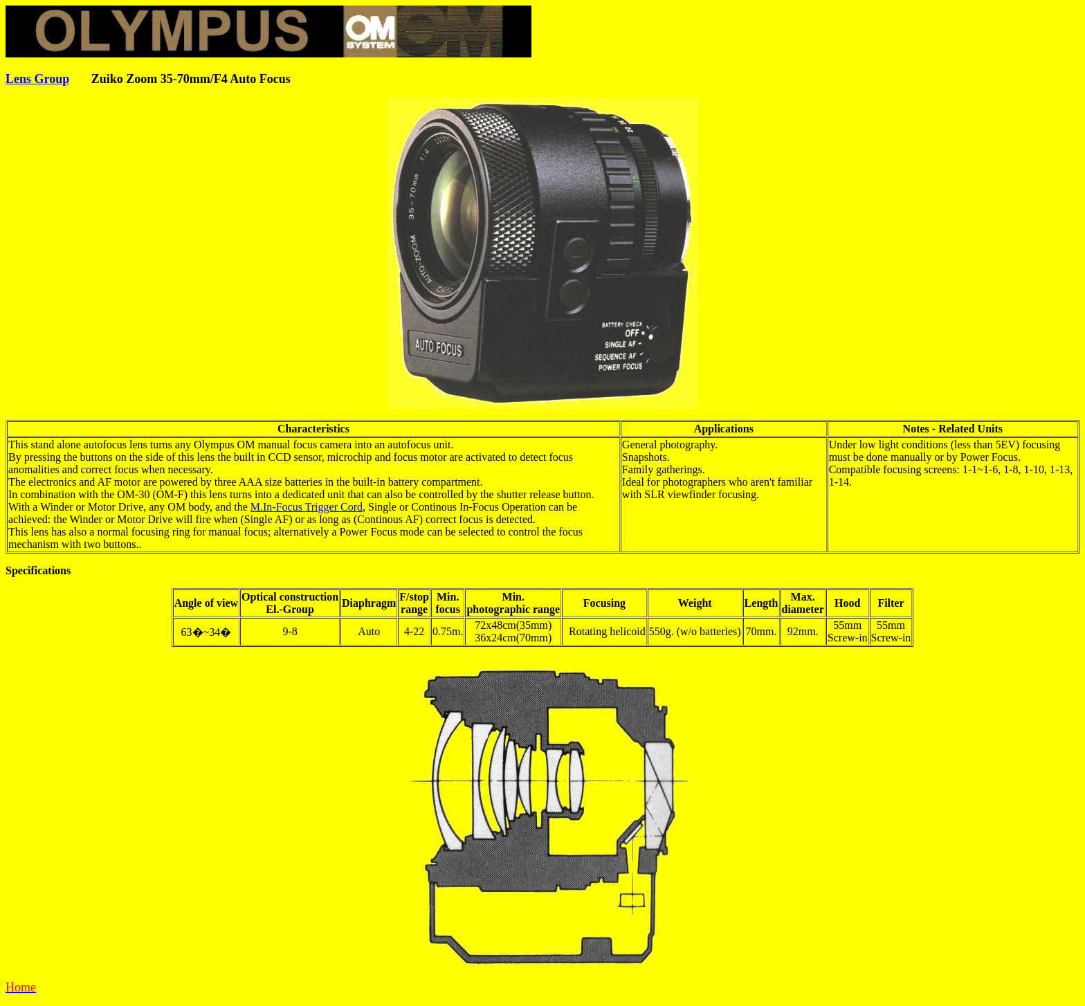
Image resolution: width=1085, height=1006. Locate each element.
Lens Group (37, 79)
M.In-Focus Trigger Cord (306, 507)
